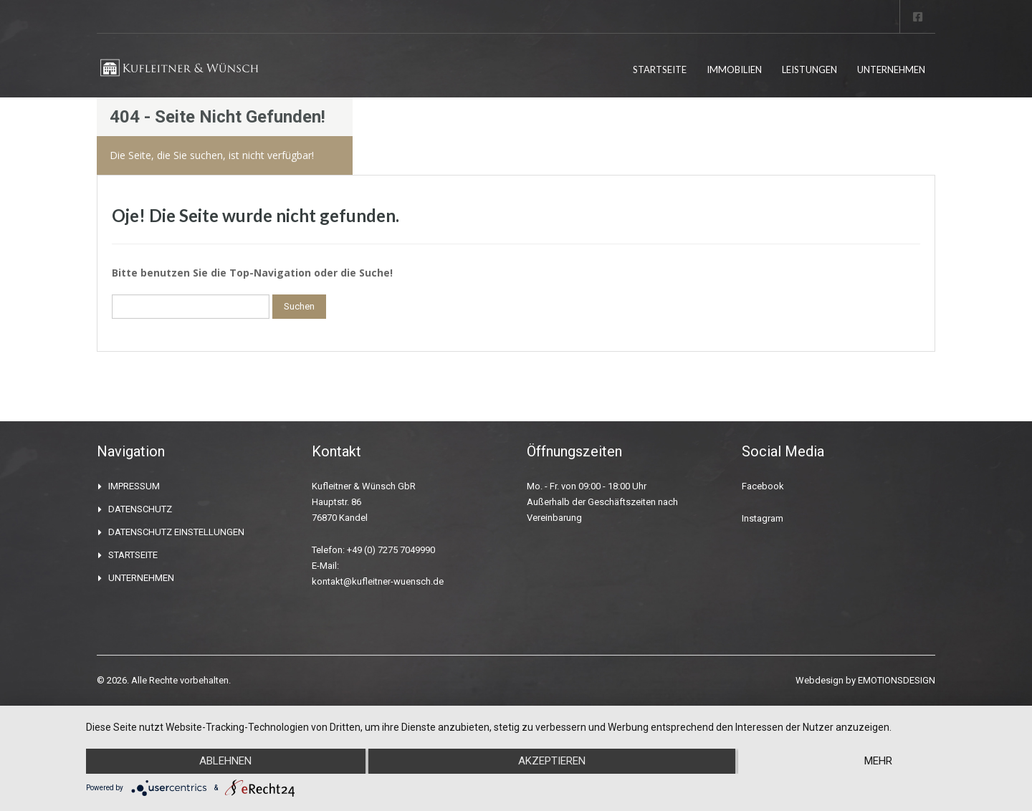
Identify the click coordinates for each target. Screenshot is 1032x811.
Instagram (762, 518)
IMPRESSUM (134, 486)
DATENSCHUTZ (140, 509)
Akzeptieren (552, 761)
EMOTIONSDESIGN (896, 680)
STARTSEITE (660, 69)
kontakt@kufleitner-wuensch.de (378, 581)
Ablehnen (225, 761)
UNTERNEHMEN (891, 69)
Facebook (763, 486)
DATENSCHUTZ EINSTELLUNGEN (176, 532)
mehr (879, 761)
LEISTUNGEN (809, 69)
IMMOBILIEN (734, 69)
